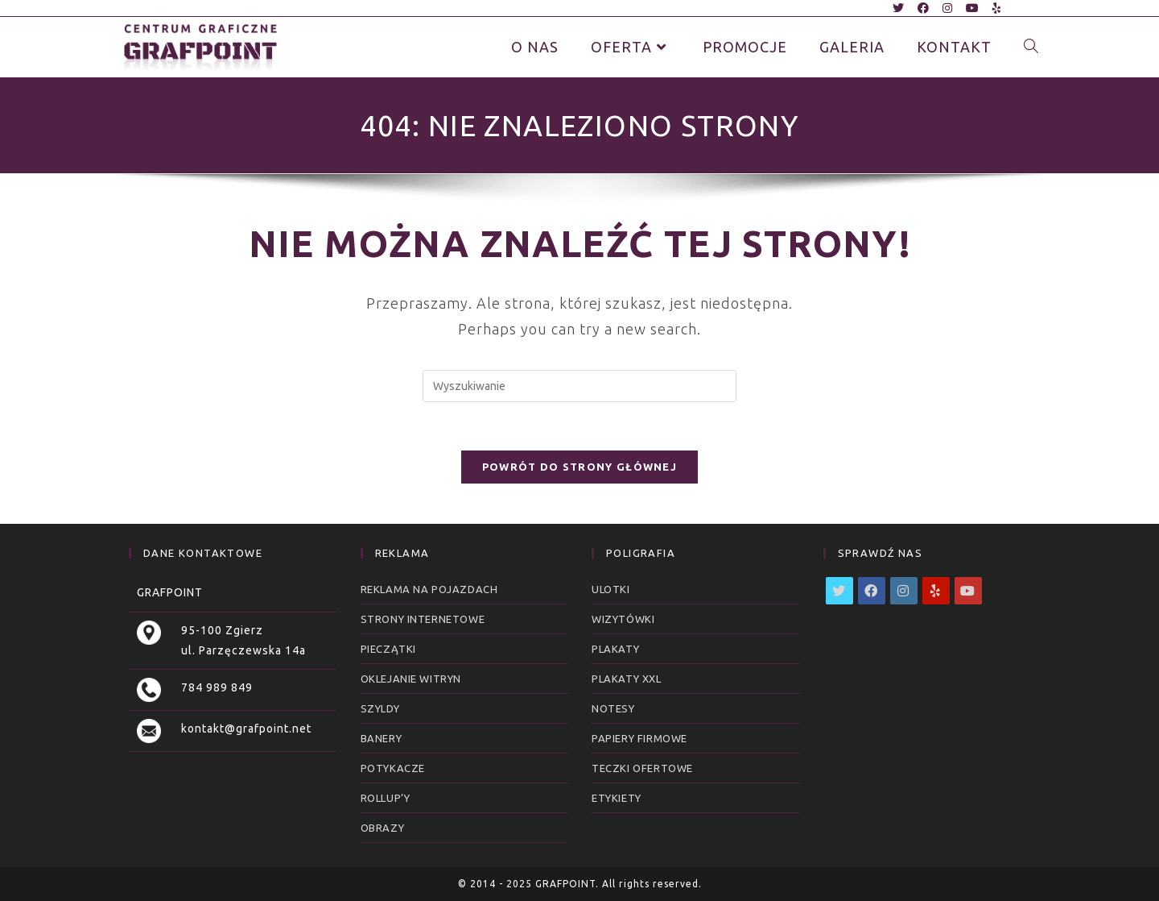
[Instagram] (904, 590)
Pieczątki (388, 648)
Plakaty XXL (627, 678)
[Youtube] (968, 590)
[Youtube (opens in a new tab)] (972, 8)
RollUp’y (385, 797)
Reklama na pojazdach (429, 589)
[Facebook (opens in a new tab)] (923, 8)
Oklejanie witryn (411, 678)
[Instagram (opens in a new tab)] (947, 8)
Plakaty (615, 648)
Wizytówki (623, 619)
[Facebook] (871, 590)
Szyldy (380, 708)
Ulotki (611, 589)
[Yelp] (936, 590)
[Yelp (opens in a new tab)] (994, 8)
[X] (839, 590)
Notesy (613, 708)
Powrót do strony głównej (579, 466)
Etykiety (616, 797)
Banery (381, 738)
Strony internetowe (423, 619)
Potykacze (393, 768)
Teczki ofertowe (642, 768)
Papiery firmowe (639, 738)
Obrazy (383, 827)
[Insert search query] (579, 386)
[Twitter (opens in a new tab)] (898, 8)
